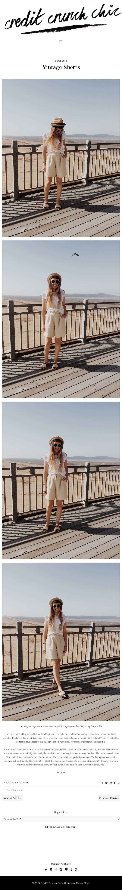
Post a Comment (15, 790)
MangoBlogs (83, 883)
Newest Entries (12, 798)
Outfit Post (21, 782)
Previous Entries (109, 798)
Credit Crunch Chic (52, 883)
